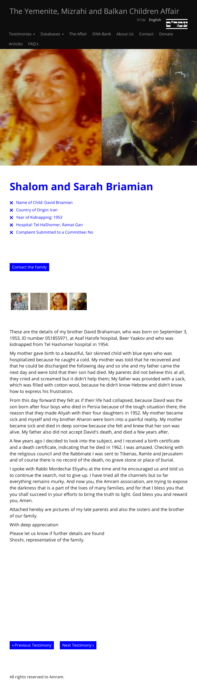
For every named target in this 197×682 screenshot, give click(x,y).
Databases (52, 34)
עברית (141, 19)
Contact (146, 34)
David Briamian (58, 202)
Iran (54, 210)
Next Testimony (76, 645)
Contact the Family (29, 267)
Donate (166, 34)
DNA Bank (101, 34)
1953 (57, 217)
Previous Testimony (33, 645)
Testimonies (22, 34)
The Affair (78, 34)
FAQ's (33, 44)
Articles (16, 44)
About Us (125, 34)
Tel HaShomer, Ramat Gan (58, 224)
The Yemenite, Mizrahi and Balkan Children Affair (94, 11)
